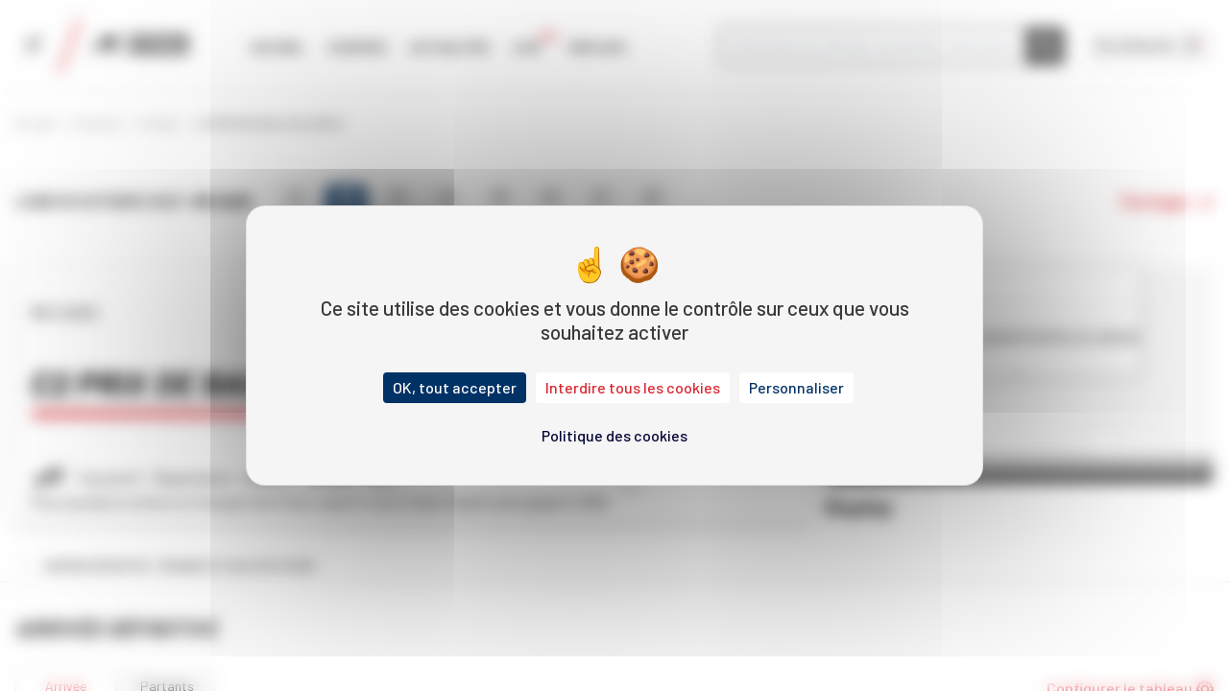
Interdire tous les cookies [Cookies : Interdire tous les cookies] (632, 387)
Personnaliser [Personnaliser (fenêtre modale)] (796, 387)
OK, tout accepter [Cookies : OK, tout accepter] (455, 387)
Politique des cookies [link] (614, 435)
